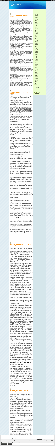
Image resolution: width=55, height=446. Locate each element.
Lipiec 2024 (36, 27)
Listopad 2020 (36, 59)
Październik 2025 (36, 16)
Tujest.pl (12, 0)
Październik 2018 (36, 77)
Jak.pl (15, 0)
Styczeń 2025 (36, 23)
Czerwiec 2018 (36, 80)
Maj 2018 (36, 81)
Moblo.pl (14, 0)
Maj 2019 (36, 72)
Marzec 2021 (36, 56)
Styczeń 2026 (36, 14)
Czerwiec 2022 (36, 45)
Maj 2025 (36, 20)
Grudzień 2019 (36, 67)
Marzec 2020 (36, 65)
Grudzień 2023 (36, 32)
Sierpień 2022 (36, 44)
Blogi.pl (8, 0)
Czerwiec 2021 (36, 54)
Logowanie (51, 0)
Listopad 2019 (36, 68)
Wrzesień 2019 (36, 69)
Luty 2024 (36, 31)
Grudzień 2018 (36, 76)
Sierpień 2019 (36, 70)
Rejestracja (53, 0)
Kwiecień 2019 (36, 73)
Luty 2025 (36, 22)
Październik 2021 (36, 51)
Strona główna (36, 9)
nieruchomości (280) (37, 93)
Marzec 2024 (36, 30)
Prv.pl (3, 0)
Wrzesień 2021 (36, 52)
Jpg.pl (6, 0)
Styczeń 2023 (36, 40)
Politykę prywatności (39, 439)
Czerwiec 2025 (36, 19)
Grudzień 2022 (36, 41)
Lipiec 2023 (36, 36)
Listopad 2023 (36, 33)
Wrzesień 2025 (36, 17)
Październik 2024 (36, 25)
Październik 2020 (36, 60)
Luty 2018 (36, 83)
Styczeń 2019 (36, 75)
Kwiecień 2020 (36, 64)
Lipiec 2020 (36, 62)
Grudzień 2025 (36, 15)
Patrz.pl (4, 0)
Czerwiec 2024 (36, 28)
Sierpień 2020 (36, 61)
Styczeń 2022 (36, 49)
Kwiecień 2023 (36, 38)
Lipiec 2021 (36, 53)
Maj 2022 (36, 46)
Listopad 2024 (36, 24)
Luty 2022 (36, 48)
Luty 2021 (36, 57)
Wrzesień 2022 (36, 43)
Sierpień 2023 (36, 35)
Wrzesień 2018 (36, 78)
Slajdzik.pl (10, 0)
